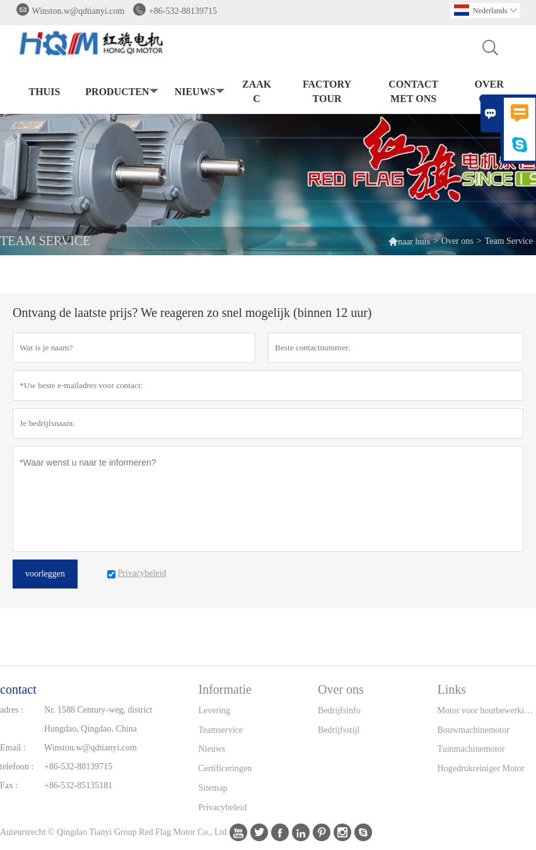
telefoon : (16, 766)
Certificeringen (225, 768)
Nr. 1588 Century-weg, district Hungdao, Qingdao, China (98, 719)
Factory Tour (327, 91)
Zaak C (256, 91)
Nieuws (212, 749)
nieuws (198, 92)
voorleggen (45, 573)
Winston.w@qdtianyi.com (78, 11)
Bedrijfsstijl (338, 730)
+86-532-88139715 (183, 11)
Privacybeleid (223, 807)
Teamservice (221, 730)
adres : (11, 710)
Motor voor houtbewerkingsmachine (487, 710)
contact (18, 689)
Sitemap (213, 788)
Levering (215, 710)
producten (120, 92)
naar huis (409, 241)
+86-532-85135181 (78, 785)
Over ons (489, 91)
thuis (45, 91)
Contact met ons (413, 91)
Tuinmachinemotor (471, 749)
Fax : (9, 785)
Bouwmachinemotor (474, 730)
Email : (13, 747)
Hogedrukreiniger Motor (481, 768)
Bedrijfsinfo (339, 710)
